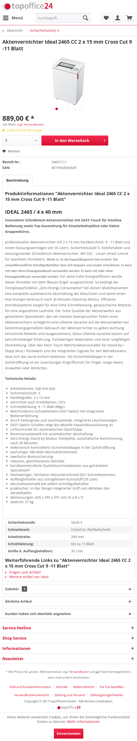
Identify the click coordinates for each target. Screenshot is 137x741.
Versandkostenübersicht (31, 695)
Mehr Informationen (83, 721)
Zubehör (16, 589)
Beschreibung (17, 180)
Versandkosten (79, 672)
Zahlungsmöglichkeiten (106, 695)
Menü (13, 17)
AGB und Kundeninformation (30, 687)
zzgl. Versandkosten (30, 124)
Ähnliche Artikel (18, 601)
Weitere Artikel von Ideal (27, 576)
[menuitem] (12, 18)
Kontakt (62, 687)
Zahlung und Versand (69, 695)
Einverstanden (68, 733)
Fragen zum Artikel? (23, 572)
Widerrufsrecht (83, 687)
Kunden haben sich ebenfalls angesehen (38, 613)
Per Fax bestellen (112, 687)
